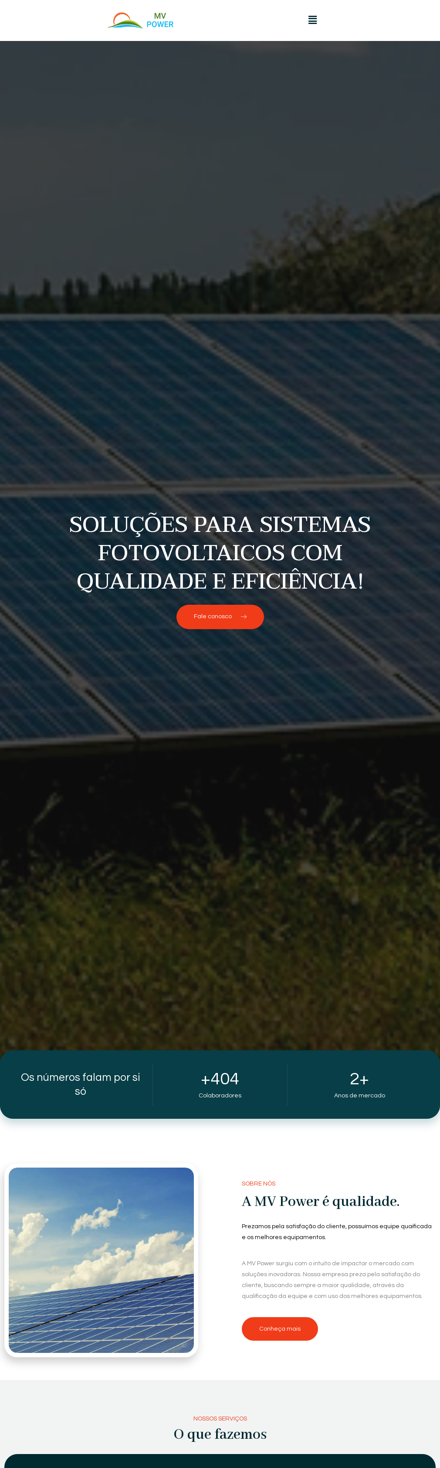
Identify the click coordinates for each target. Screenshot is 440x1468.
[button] (312, 20)
